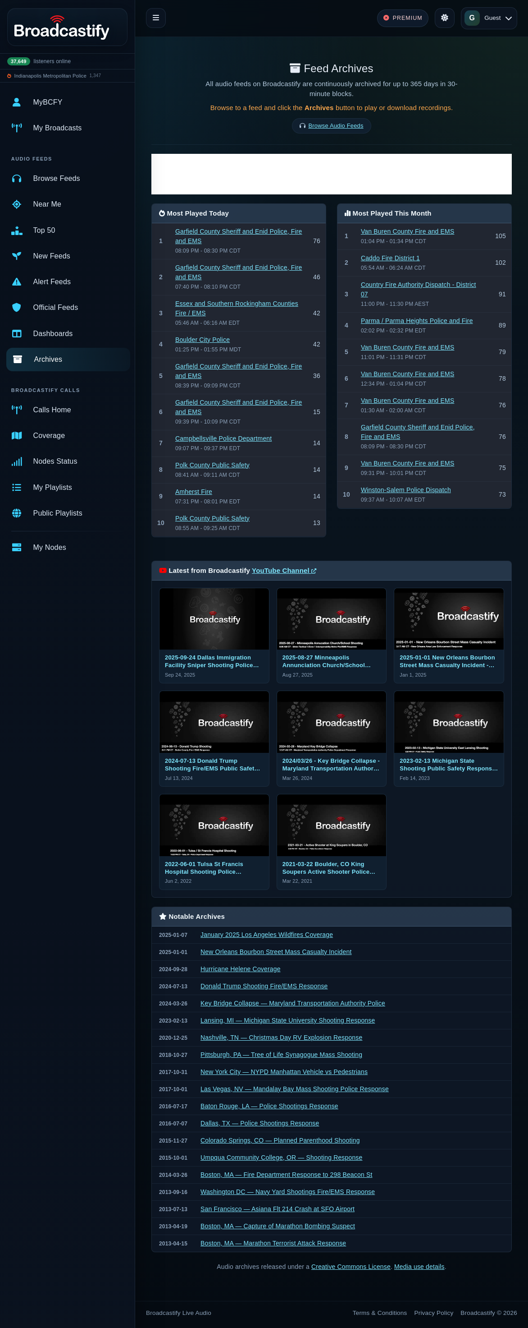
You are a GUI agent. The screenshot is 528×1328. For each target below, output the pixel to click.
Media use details (419, 1266)
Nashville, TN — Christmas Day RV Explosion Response (281, 1037)
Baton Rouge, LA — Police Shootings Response (269, 1106)
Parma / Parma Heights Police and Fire (417, 320)
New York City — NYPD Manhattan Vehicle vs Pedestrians (284, 1071)
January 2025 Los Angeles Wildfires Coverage (266, 934)
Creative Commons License (351, 1266)
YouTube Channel (284, 570)
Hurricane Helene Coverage (240, 969)
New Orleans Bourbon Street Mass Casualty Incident (275, 951)
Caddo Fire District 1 (390, 258)
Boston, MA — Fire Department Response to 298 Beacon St (286, 1174)
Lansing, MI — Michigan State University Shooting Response (287, 1020)
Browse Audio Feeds (336, 125)
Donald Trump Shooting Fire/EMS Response (264, 986)
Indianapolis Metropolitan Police (50, 75)
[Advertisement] (331, 174)
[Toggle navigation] (156, 18)
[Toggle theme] (445, 18)
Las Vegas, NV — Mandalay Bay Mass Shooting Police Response (294, 1089)
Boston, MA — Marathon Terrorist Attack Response (273, 1243)
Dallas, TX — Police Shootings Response (259, 1123)
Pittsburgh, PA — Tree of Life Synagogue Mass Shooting (281, 1054)
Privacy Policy (434, 1313)
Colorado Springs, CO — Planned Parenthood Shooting (280, 1140)
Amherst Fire (193, 491)
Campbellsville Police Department (223, 438)
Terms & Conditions (380, 1313)
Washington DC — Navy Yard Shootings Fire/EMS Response (287, 1191)
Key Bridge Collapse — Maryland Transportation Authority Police (292, 1003)
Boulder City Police (202, 339)
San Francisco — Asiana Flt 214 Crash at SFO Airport (277, 1209)
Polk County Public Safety (212, 465)
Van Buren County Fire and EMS (407, 231)
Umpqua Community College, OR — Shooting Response (281, 1157)
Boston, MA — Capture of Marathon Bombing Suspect (277, 1226)
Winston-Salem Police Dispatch (406, 489)
